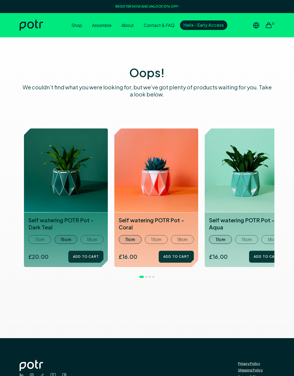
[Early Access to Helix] (203, 25)
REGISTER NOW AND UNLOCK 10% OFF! (147, 6)
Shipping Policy (250, 370)
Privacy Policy (249, 364)
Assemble (102, 25)
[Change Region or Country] (256, 25)
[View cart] (269, 25)
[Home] (41, 25)
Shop (76, 25)
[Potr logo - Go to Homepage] (129, 365)
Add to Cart (86, 256)
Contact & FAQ (159, 25)
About (127, 25)
